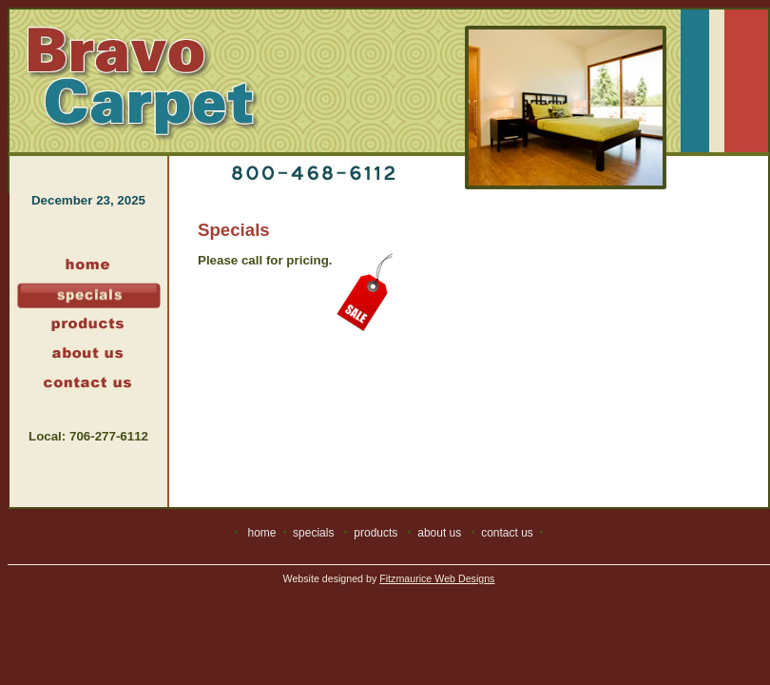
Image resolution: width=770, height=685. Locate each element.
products (375, 532)
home (261, 532)
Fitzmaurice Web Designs (436, 578)
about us (439, 532)
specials (313, 532)
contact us (507, 532)
